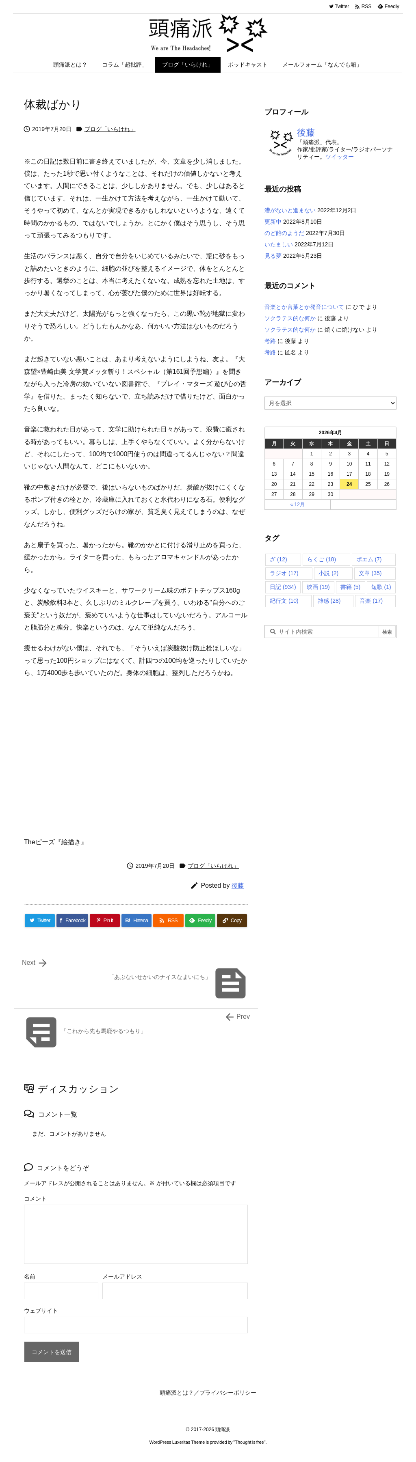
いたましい (278, 244)
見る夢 (273, 255)
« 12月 (297, 504)
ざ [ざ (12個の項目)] (278, 559)
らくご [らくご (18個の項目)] (321, 559)
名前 (29, 1276)
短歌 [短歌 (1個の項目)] (381, 587)
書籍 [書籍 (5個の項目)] (350, 587)
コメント (35, 1198)
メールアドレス (122, 1276)
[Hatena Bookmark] (136, 920)
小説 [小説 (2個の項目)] (328, 573)
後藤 (238, 885)
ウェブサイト (41, 1310)
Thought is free (249, 1442)
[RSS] (168, 920)
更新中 (273, 221)
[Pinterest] (105, 920)
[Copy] (232, 920)
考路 (270, 341)
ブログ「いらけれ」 (110, 129)
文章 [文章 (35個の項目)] (370, 573)
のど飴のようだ (284, 233)
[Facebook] (72, 920)
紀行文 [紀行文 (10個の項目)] (284, 600)
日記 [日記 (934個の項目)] (283, 587)
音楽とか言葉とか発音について (304, 307)
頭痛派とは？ (177, 1392)
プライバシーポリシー (227, 1392)
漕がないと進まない (290, 210)
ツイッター (339, 156)
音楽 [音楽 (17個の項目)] (371, 600)
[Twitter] (40, 920)
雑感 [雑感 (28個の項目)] (329, 600)
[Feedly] (200, 920)
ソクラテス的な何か (290, 318)
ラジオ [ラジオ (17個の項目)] (284, 573)
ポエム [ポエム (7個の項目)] (369, 559)
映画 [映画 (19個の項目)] (318, 587)
